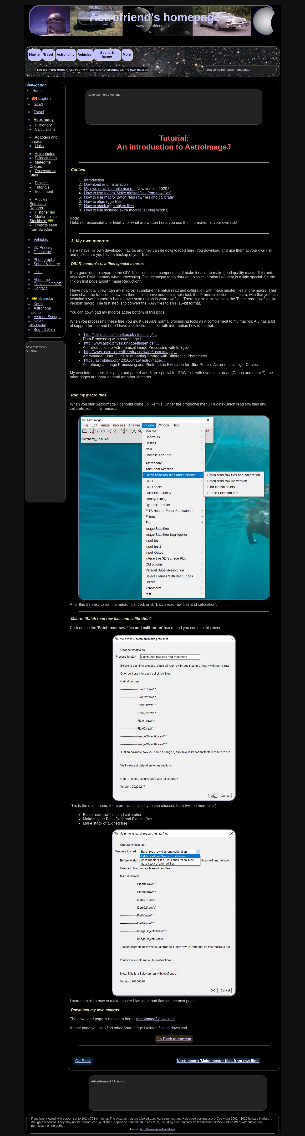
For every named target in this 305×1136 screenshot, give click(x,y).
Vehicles (85, 54)
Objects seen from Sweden (43, 227)
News (38, 104)
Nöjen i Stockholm (37, 323)
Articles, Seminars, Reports (39, 203)
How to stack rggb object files (109, 206)
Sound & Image (107, 54)
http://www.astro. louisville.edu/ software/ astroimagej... (130, 352)
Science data (46, 158)
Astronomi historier (39, 310)
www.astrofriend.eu (152, 26)
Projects (42, 183)
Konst (38, 304)
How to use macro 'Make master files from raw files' (127, 193)
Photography (44, 260)
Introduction (94, 180)
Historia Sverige (47, 317)
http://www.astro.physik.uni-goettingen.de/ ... (121, 343)
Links (39, 146)
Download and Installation (106, 184)
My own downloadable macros (109, 189)
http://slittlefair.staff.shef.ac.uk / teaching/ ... (120, 335)
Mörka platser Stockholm (44, 219)
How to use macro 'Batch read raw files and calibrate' (129, 197)
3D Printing (43, 247)
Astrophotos (45, 154)
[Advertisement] (45, 427)
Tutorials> (95, 69)
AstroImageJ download (155, 1019)
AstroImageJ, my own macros (126, 69)
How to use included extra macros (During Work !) (126, 210)
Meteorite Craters (40, 164)
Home (34, 54)
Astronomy (65, 54)
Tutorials (42, 187)
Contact (40, 288)
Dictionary (43, 125)
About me (42, 280)
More (127, 54)
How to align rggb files (103, 202)
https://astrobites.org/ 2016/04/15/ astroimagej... (124, 360)
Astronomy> (78, 69)
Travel (48, 54)
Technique (42, 252)
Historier (42, 212)
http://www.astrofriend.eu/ (157, 1129)
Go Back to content (174, 1039)
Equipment (44, 192)
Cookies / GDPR (47, 284)
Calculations (45, 129)
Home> (62, 69)
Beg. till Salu (44, 330)
